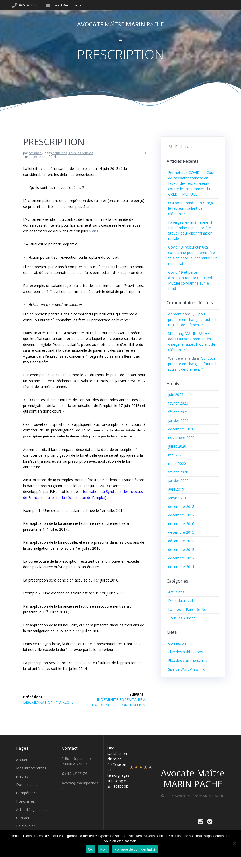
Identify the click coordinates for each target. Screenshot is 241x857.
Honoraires (25, 801)
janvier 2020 (178, 480)
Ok (90, 849)
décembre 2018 (181, 506)
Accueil (22, 759)
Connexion (177, 643)
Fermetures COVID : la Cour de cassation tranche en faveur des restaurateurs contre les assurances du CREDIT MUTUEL (191, 183)
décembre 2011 (181, 566)
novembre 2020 (181, 437)
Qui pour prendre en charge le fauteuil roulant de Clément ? (191, 208)
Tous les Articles (80, 153)
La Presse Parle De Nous (189, 609)
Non (103, 849)
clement (175, 313)
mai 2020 (176, 454)
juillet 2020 (177, 446)
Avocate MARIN (120, 24)
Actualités (59, 153)
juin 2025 (175, 394)
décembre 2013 (181, 549)
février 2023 (178, 403)
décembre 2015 (181, 532)
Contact (22, 817)
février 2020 (178, 472)
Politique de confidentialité (134, 849)
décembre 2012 (181, 558)
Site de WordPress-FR (186, 669)
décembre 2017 (181, 515)
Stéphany (36, 153)
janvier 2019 (178, 497)
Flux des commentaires (187, 660)
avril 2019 (176, 489)
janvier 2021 (178, 420)
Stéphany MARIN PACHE (188, 333)
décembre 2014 (181, 540)
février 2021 (178, 411)
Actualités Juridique (32, 809)
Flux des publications (185, 651)
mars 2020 (177, 463)
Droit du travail (180, 600)
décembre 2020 (181, 429)
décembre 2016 (181, 523)
